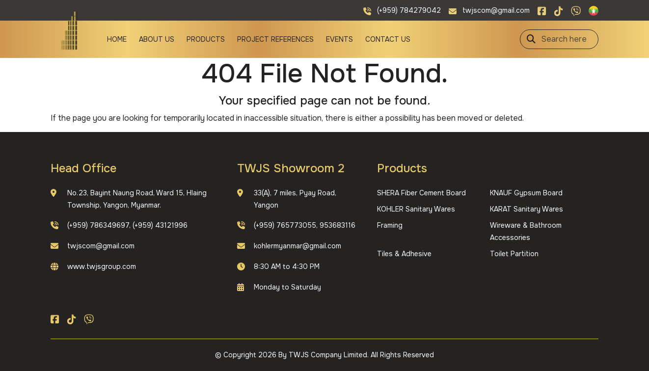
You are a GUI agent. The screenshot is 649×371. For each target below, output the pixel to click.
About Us (156, 39)
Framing (390, 225)
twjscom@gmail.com (101, 245)
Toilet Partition (514, 253)
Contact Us (387, 39)
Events (339, 39)
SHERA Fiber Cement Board (421, 192)
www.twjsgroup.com (101, 266)
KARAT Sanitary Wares (526, 209)
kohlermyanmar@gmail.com (297, 245)
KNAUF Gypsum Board (526, 192)
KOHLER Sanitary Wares (416, 209)
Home (117, 39)
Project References (275, 39)
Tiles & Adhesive (404, 253)
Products (206, 39)
